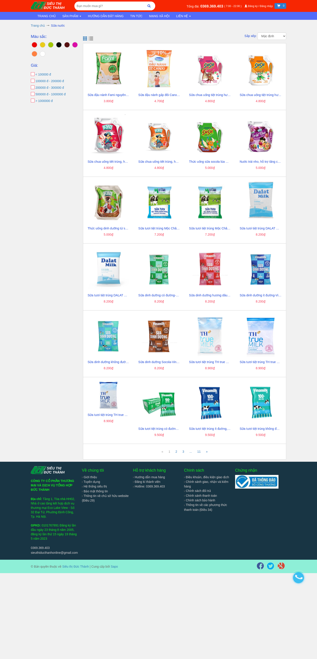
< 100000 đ (43, 74)
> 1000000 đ (44, 101)
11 (199, 451)
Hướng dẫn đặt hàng (105, 16)
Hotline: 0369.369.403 (149, 486)
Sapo (114, 566)
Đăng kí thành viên (146, 482)
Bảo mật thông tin (95, 491)
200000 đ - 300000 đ (49, 87)
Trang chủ (46, 16)
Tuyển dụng (91, 482)
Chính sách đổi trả (197, 491)
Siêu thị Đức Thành (75, 566)
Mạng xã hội (159, 16)
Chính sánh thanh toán (200, 495)
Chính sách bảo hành (199, 500)
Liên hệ (183, 16)
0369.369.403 (212, 6)
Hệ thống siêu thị (94, 486)
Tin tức (136, 16)
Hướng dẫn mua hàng (149, 477)
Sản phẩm (71, 16)
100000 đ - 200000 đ (49, 81)
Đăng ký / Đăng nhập (259, 6)
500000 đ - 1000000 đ (50, 94)
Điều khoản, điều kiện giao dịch (206, 477)
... (190, 451)
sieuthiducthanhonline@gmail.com (54, 552)
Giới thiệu (89, 477)
